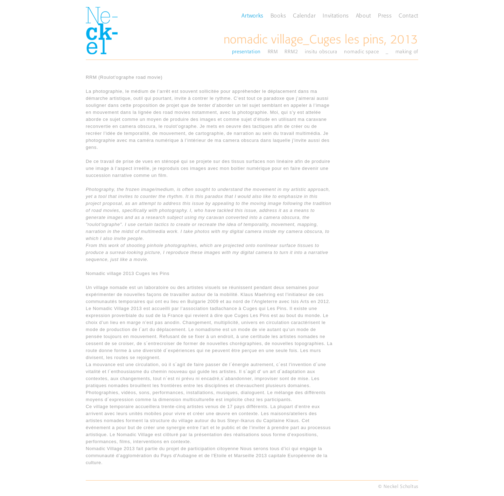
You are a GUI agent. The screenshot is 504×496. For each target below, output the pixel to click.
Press (385, 15)
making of (407, 51)
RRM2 (291, 51)
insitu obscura (321, 51)
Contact (408, 15)
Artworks (252, 15)
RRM (273, 51)
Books (278, 15)
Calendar (304, 15)
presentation (246, 51)
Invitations (336, 15)
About (363, 15)
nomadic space (361, 51)
